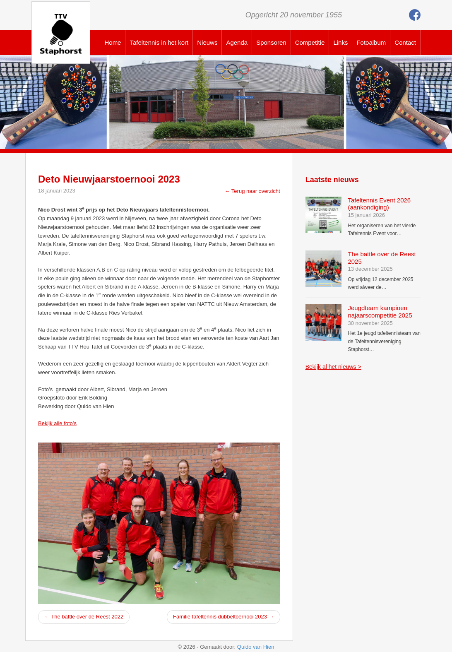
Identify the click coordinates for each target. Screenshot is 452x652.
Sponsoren (271, 42)
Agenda (237, 42)
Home (112, 42)
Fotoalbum (371, 42)
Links (340, 42)
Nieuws (207, 42)
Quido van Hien (255, 647)
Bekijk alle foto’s (57, 423)
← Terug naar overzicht (252, 191)
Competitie (310, 42)
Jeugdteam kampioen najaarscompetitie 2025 (380, 311)
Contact (405, 42)
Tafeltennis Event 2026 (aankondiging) (379, 204)
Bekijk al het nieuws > (333, 366)
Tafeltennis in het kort (159, 42)
